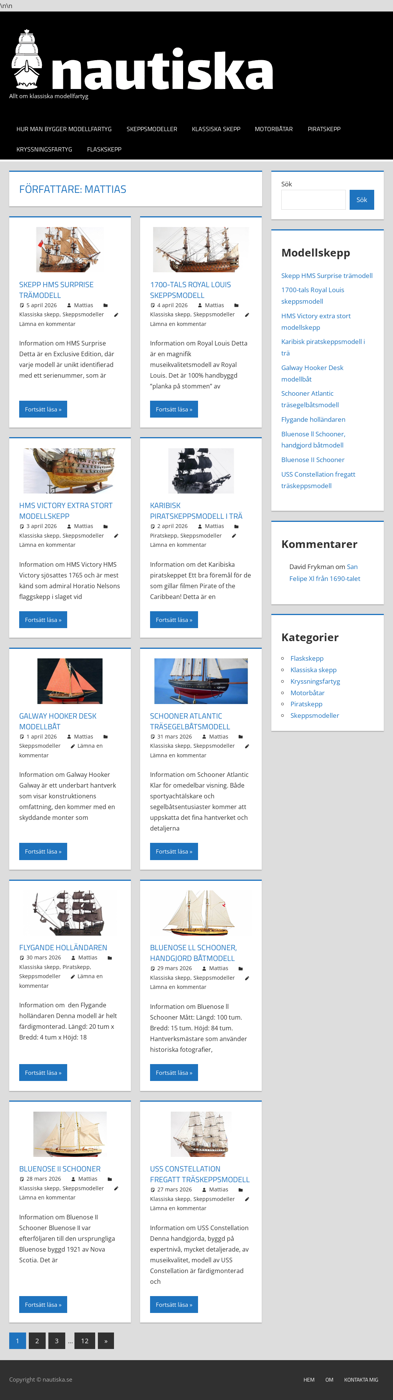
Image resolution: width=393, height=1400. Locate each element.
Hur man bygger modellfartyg (64, 128)
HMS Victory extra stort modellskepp (66, 510)
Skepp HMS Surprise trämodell (56, 289)
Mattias (83, 305)
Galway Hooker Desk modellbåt (57, 721)
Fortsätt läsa (41, 409)
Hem (309, 1379)
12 (85, 1340)
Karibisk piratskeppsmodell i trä (196, 510)
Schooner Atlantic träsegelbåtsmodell (190, 721)
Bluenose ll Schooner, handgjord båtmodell (193, 952)
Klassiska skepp (216, 128)
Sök (286, 183)
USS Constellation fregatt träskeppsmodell (200, 1174)
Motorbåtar (274, 128)
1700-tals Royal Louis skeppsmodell (190, 289)
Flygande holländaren (63, 947)
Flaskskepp (104, 149)
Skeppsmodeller (152, 128)
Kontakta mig (361, 1379)
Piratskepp (324, 128)
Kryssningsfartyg (44, 149)
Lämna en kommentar (47, 323)
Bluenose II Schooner (60, 1169)
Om (329, 1379)
